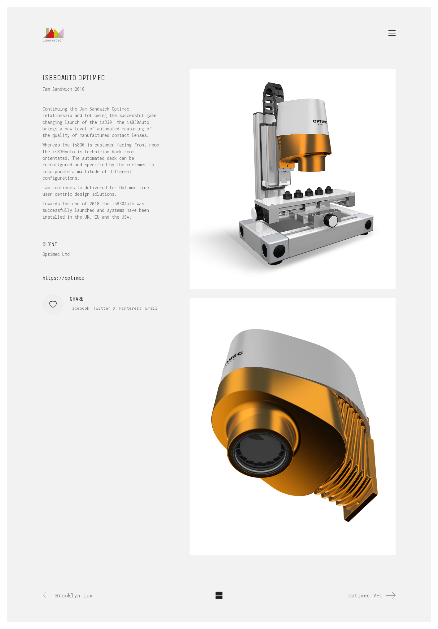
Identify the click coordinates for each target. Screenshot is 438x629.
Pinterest (130, 308)
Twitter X (104, 308)
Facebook (80, 308)
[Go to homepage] (53, 33)
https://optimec (63, 278)
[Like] (53, 304)
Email (151, 308)
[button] (392, 33)
